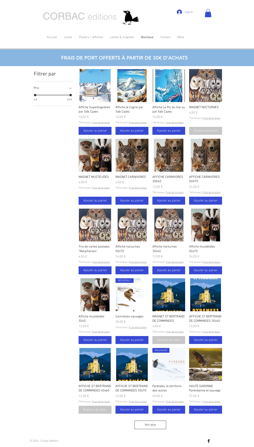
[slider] (35, 95)
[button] (208, 13)
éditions (102, 17)
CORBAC (64, 16)
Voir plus (150, 425)
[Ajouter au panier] (95, 131)
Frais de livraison (101, 122)
